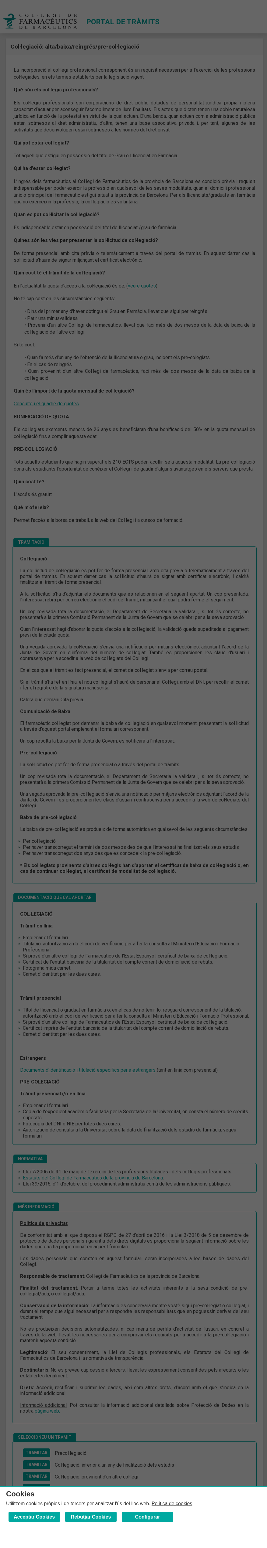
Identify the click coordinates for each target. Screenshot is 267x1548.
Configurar (147, 1516)
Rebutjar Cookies (91, 1516)
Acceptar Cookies (34, 1516)
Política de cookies (172, 1503)
